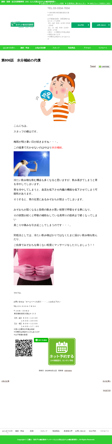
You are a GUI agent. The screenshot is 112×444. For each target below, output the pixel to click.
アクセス (87, 48)
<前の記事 (5, 381)
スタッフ (56, 48)
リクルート (103, 48)
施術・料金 (24, 48)
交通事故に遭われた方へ (76, 3)
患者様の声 (68, 431)
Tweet (93, 66)
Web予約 (81, 25)
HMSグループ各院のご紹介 (100, 3)
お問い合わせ (101, 25)
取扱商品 (71, 48)
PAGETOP (107, 390)
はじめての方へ (9, 48)
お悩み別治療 (40, 48)
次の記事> (107, 381)
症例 (31, 431)
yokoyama (68, 370)
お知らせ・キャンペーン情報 (52, 3)
